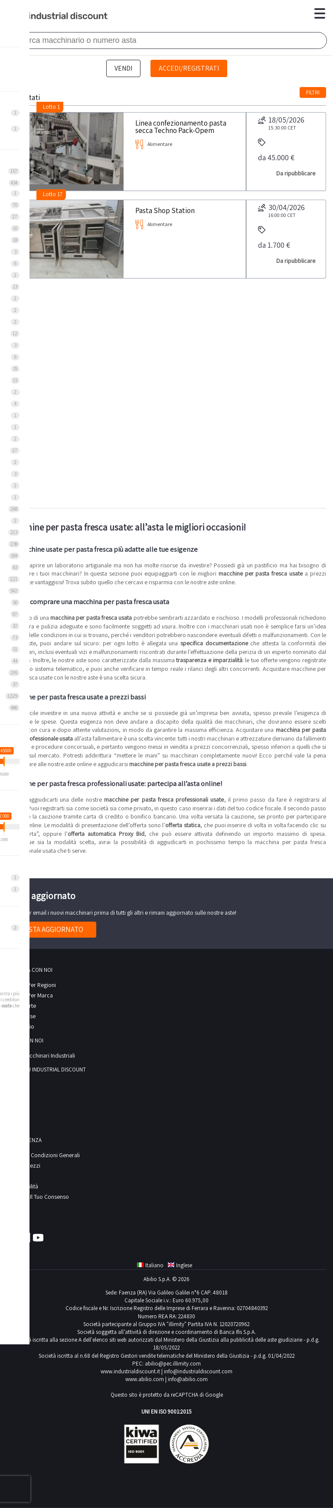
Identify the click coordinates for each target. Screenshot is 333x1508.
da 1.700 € (274, 238)
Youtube (38, 1237)
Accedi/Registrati (189, 68)
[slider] (4, 761)
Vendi (123, 68)
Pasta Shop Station (165, 210)
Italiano (150, 1265)
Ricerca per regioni (31, 985)
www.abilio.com (144, 1379)
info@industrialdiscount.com (198, 1371)
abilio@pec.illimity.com (173, 1363)
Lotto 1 (51, 106)
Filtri (313, 92)
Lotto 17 (52, 194)
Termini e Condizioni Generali (43, 1155)
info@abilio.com (188, 1379)
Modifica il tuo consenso (38, 1197)
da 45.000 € (276, 150)
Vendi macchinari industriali (41, 1055)
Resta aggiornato (51, 929)
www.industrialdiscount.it (130, 1371)
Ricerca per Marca (30, 995)
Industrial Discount (58, 16)
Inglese (180, 1265)
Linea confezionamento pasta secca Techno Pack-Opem (180, 126)
